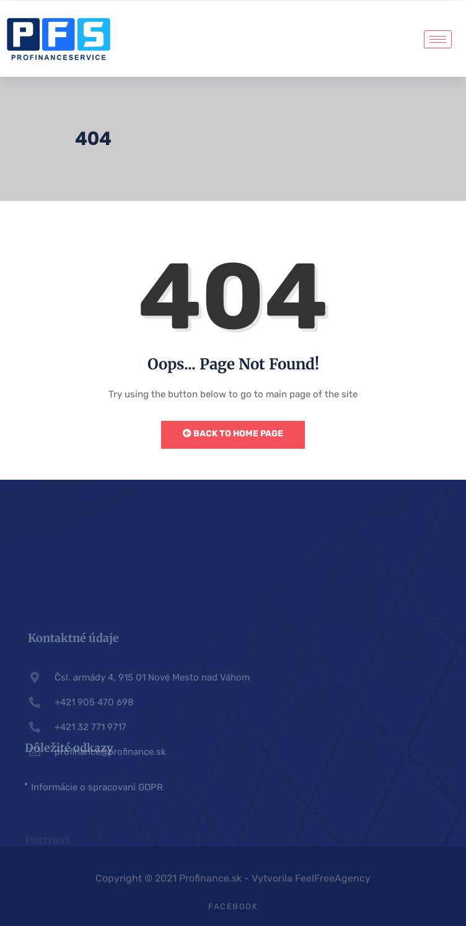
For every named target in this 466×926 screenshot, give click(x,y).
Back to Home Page (233, 433)
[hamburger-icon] (438, 39)
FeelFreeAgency (333, 882)
